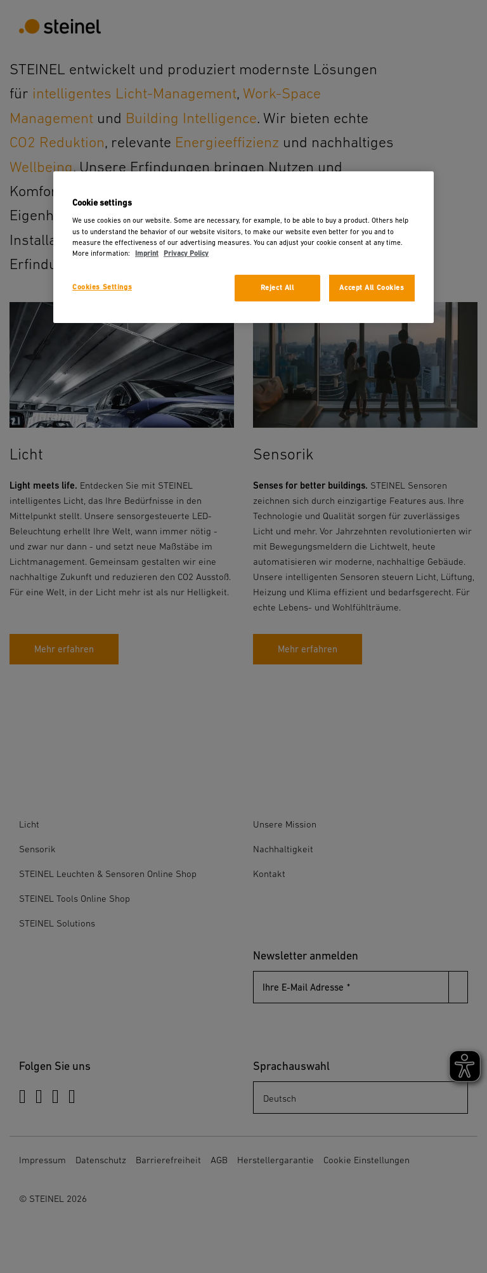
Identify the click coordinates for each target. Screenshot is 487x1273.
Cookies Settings (102, 287)
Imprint (147, 253)
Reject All (277, 288)
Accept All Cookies (371, 288)
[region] (243, 247)
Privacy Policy (186, 253)
